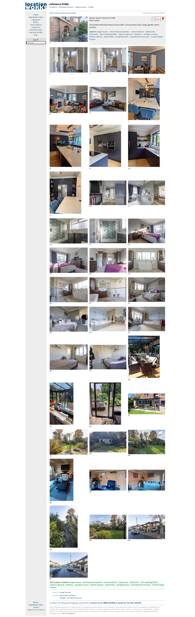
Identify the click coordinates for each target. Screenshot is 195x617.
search (36, 607)
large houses (81, 7)
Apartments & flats (67, 595)
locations (53, 7)
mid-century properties (119, 31)
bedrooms (93, 34)
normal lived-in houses (140, 36)
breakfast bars (122, 36)
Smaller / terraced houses (70, 598)
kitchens (138, 34)
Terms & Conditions (68, 613)
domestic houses (66, 7)
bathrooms (150, 31)
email (120, 603)
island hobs (109, 36)
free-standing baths (108, 34)
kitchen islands (95, 36)
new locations (36, 24)
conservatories (137, 31)
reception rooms (150, 34)
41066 (90, 7)
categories (35, 19)
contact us (36, 27)
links (36, 35)
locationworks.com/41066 (154, 13)
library (36, 22)
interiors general (126, 34)
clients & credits (36, 32)
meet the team (36, 30)
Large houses (65, 592)
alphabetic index (36, 17)
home (35, 14)
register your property (35, 610)
